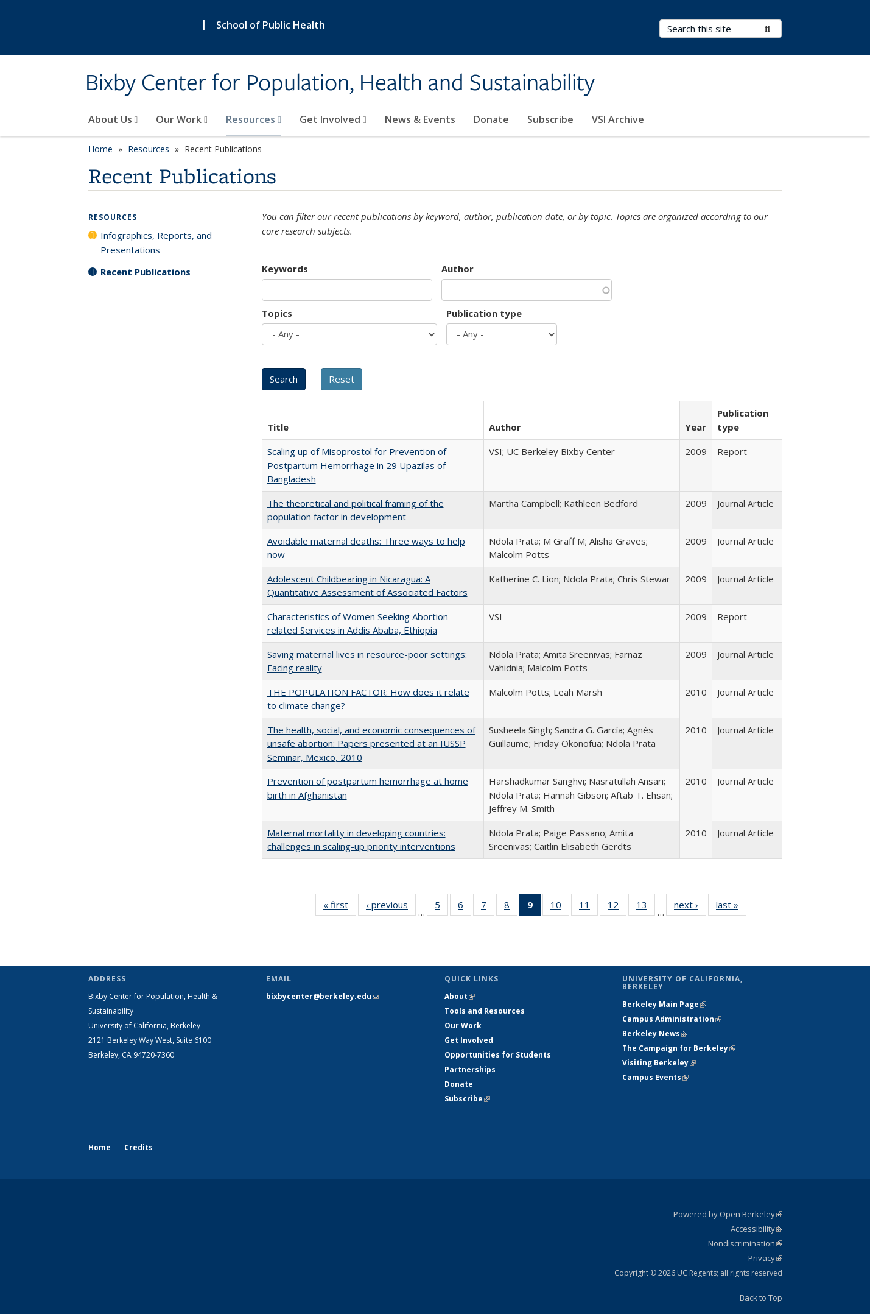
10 (559, 907)
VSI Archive (618, 119)
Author (457, 269)
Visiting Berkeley (659, 1063)
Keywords (285, 269)
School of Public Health (270, 25)
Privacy (765, 1257)
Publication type (484, 313)
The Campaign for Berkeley (678, 1048)
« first (339, 907)
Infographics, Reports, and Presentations (156, 242)
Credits (138, 1147)
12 (617, 907)
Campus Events (655, 1077)
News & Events (420, 119)
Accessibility (756, 1228)
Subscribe (550, 119)
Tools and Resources (484, 1011)
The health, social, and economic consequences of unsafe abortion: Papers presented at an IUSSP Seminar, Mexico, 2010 (371, 743)
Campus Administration (671, 1019)
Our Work (182, 119)
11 (588, 907)
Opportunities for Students (497, 1055)
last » (731, 907)
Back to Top (761, 1297)
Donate (491, 119)
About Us (113, 119)
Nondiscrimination (745, 1243)
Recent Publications (145, 272)
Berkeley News (654, 1033)
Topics (277, 313)
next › (690, 907)
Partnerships (470, 1069)
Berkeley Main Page (664, 1004)
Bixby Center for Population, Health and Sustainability (340, 83)
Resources (253, 119)
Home (100, 149)
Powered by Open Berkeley (727, 1214)
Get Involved (333, 119)
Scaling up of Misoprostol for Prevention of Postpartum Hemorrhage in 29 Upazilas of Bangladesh (356, 465)
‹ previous (391, 907)
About (459, 996)
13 (645, 907)
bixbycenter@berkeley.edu (322, 996)
